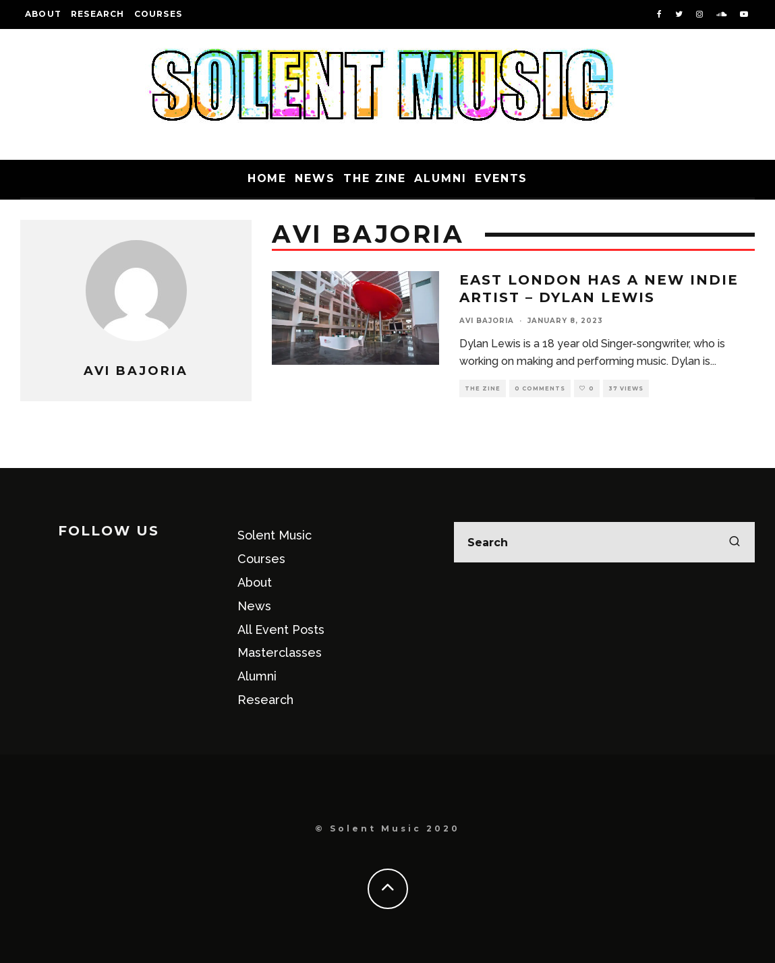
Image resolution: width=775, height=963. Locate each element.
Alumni (440, 178)
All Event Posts (280, 629)
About (43, 14)
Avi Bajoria (486, 320)
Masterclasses (279, 652)
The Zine (374, 178)
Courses (158, 14)
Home (267, 178)
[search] (734, 542)
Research (98, 14)
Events (501, 178)
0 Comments (540, 388)
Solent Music (274, 535)
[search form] (604, 542)
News (315, 178)
